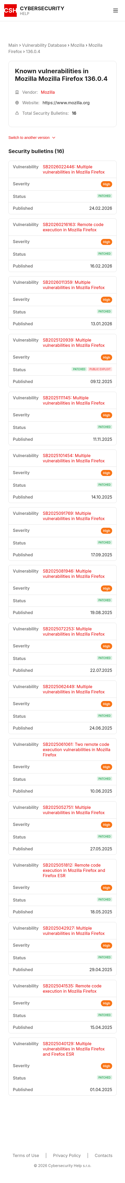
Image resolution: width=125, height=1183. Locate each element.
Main (13, 45)
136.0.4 (33, 51)
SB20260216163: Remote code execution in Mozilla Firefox (73, 227)
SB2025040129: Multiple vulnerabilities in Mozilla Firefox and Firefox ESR (74, 1049)
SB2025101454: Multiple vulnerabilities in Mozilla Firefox (74, 458)
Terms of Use (26, 1155)
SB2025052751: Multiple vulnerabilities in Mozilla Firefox (74, 810)
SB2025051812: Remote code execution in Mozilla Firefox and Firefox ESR (74, 870)
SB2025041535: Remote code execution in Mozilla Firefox (72, 988)
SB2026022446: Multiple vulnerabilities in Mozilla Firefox (74, 169)
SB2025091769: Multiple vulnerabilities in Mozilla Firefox (74, 516)
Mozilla (77, 45)
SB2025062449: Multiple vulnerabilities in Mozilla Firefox (74, 689)
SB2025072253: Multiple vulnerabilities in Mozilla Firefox (74, 631)
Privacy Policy (67, 1155)
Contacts (104, 1155)
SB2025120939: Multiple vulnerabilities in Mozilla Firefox (74, 342)
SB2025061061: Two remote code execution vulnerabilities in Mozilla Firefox (76, 749)
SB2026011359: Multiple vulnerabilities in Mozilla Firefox (74, 285)
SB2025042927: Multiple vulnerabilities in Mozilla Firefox (74, 930)
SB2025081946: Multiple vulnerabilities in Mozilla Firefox (74, 573)
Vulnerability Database (44, 45)
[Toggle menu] (115, 10)
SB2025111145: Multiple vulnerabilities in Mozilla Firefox (74, 400)
